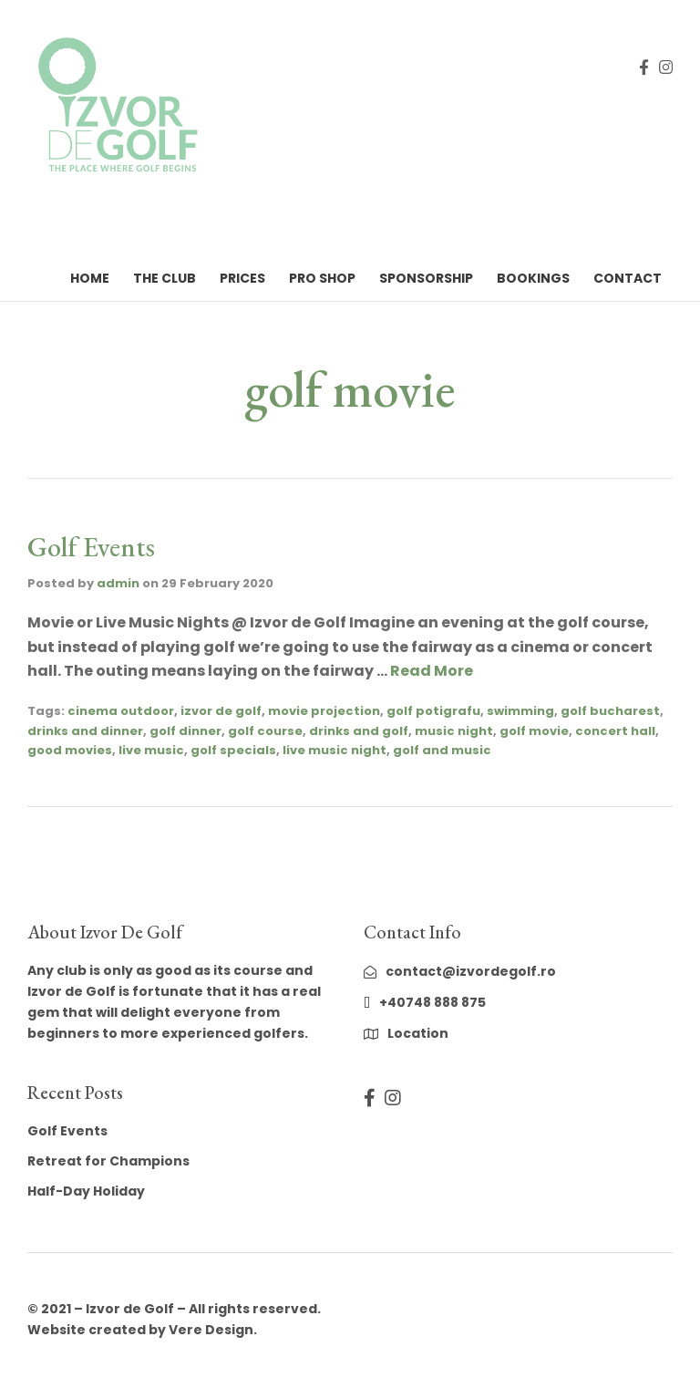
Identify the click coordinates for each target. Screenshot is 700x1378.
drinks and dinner (85, 731)
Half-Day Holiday (86, 1191)
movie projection (324, 711)
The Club (164, 278)
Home (89, 278)
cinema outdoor (120, 711)
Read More (431, 670)
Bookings (533, 278)
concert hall (615, 731)
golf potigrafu (433, 711)
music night (454, 731)
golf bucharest (610, 711)
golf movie (534, 731)
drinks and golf (358, 731)
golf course (265, 731)
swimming (520, 711)
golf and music (442, 750)
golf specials (233, 750)
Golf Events (91, 547)
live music (151, 750)
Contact (627, 278)
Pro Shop (322, 278)
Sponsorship (426, 278)
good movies (69, 750)
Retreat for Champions (108, 1161)
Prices (242, 278)
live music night (334, 750)
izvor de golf (221, 711)
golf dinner (185, 731)
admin (118, 583)
